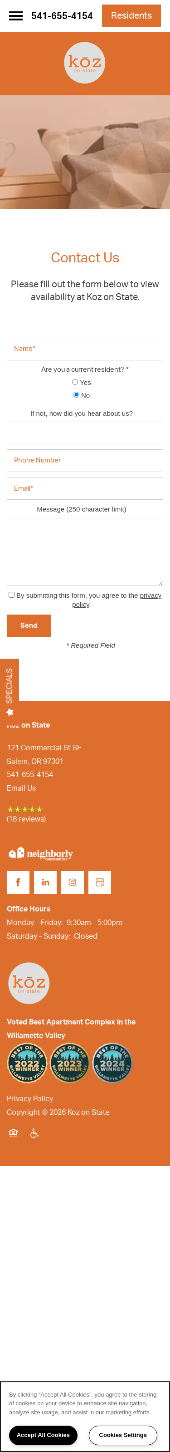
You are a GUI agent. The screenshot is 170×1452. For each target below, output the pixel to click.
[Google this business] (99, 882)
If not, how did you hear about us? (81, 413)
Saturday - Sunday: (38, 936)
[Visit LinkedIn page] (45, 882)
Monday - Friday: (35, 922)
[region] (85, 1416)
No (81, 395)
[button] (131, 16)
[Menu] (16, 16)
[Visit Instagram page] (72, 882)
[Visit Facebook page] (18, 882)
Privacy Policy (30, 1099)
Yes (81, 382)
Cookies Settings (123, 1435)
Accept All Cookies (43, 1435)
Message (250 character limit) (81, 509)
